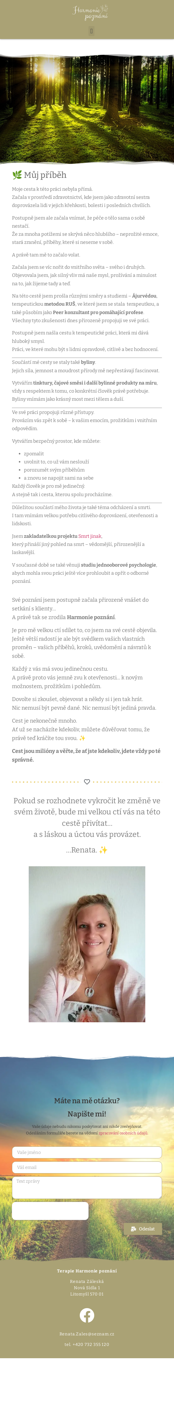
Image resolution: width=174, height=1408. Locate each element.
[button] (91, 31)
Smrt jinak (89, 536)
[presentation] (50, 1211)
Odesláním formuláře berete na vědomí (87, 1133)
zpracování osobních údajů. (123, 1133)
